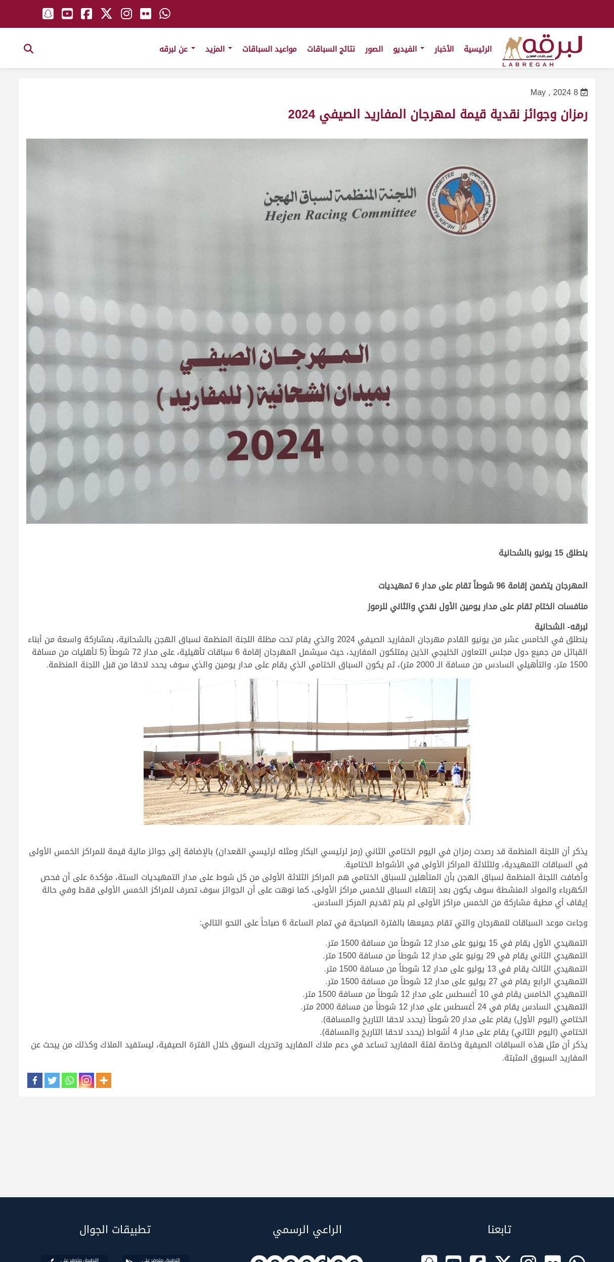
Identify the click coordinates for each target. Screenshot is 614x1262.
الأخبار (444, 49)
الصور (374, 49)
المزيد (218, 49)
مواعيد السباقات (269, 49)
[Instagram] (86, 1080)
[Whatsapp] (69, 1080)
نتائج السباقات (331, 49)
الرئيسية (478, 49)
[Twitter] (52, 1080)
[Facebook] (34, 1080)
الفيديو (408, 49)
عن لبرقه (177, 49)
